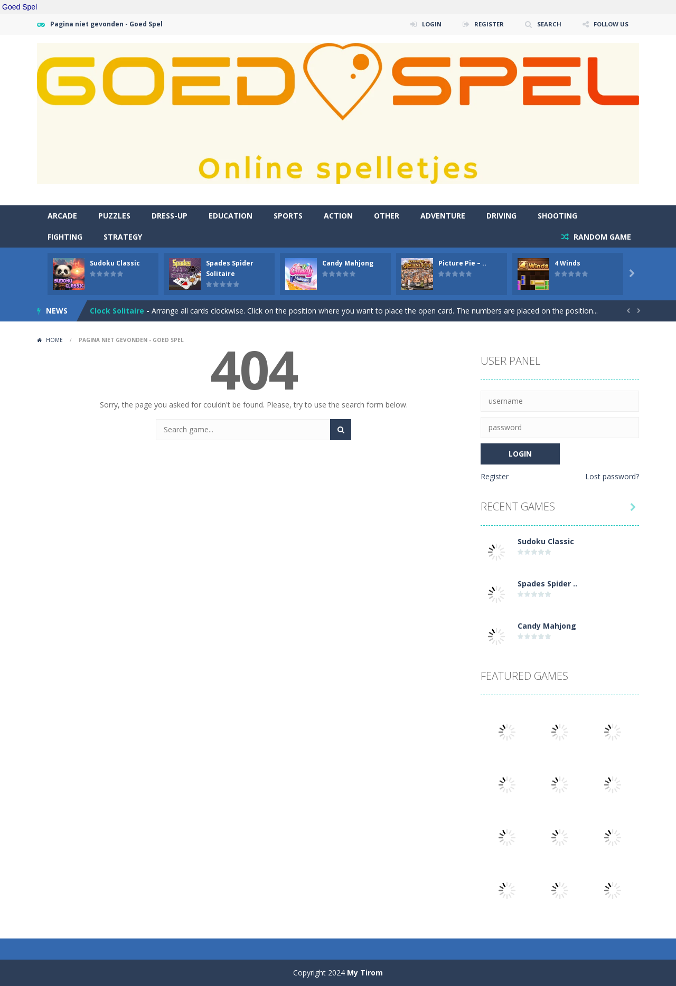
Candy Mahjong (347, 263)
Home (54, 340)
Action (338, 216)
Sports (288, 216)
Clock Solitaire (117, 312)
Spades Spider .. (547, 584)
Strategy (123, 237)
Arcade (62, 216)
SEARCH (545, 24)
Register (495, 476)
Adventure (442, 216)
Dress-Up (169, 216)
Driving (501, 216)
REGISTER (484, 24)
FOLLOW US (609, 24)
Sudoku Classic (115, 263)
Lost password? (612, 476)
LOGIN (425, 24)
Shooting (557, 216)
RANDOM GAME (601, 237)
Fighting (65, 237)
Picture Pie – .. (462, 263)
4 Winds (567, 263)
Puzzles (114, 216)
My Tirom (365, 973)
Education (230, 216)
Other (386, 216)
